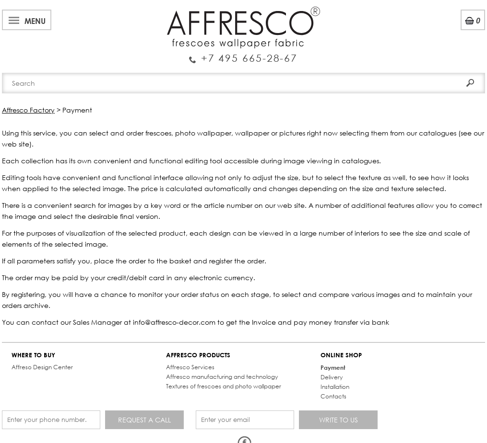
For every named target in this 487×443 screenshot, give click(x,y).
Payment (333, 367)
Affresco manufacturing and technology (222, 377)
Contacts (333, 396)
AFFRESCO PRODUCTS (198, 355)
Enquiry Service (243, 54)
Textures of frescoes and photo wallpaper (223, 386)
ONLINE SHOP (341, 355)
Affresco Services (190, 367)
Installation (335, 387)
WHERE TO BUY (33, 355)
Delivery (332, 377)
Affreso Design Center (42, 367)
